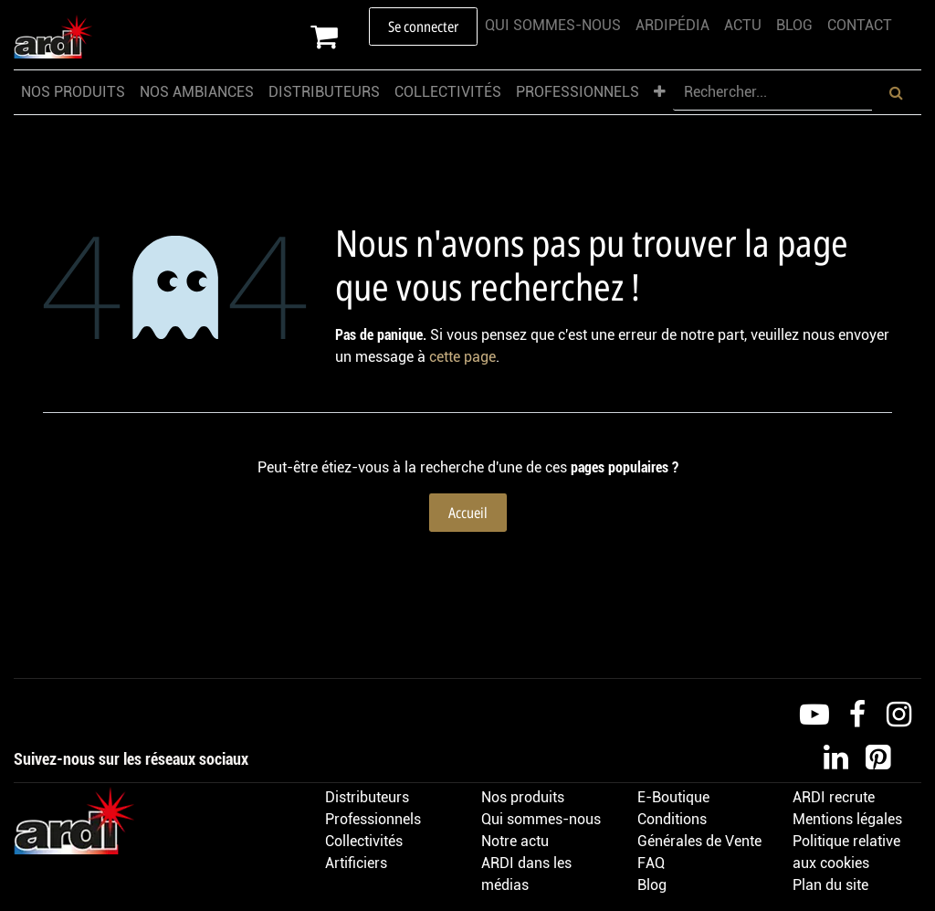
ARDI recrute (834, 797)
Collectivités (364, 841)
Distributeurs (367, 797)
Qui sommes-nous (541, 819)
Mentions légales (847, 819)
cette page (462, 356)
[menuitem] (553, 25)
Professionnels (373, 819)
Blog (652, 885)
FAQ (651, 863)
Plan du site (830, 885)
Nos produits (522, 797)
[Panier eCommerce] (339, 36)
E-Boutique (673, 797)
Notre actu (515, 841)
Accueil (468, 513)
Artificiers (356, 863)
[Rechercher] (896, 92)
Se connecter (423, 26)
